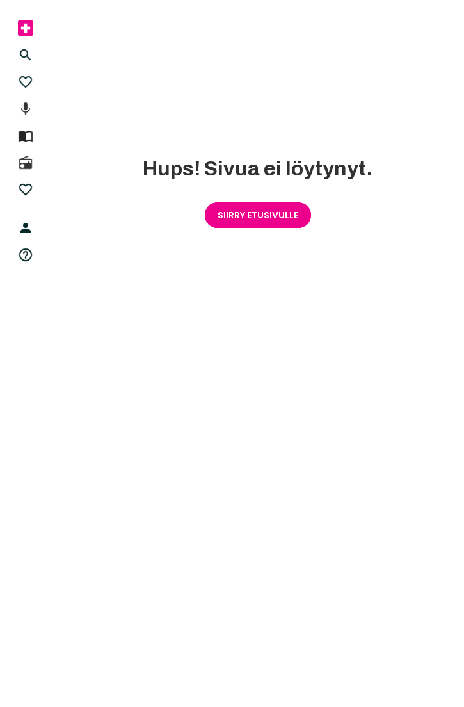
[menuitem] (26, 28)
